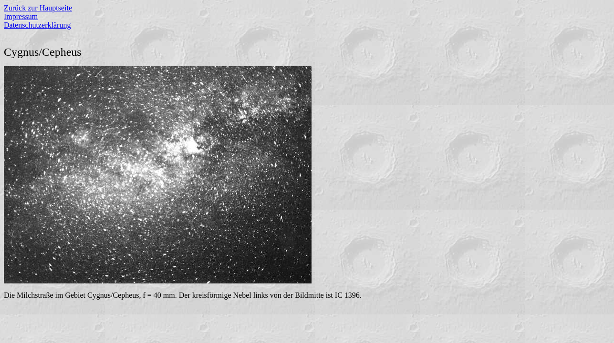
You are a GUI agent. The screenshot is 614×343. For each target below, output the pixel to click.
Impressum (21, 16)
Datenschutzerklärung (37, 25)
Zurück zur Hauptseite (38, 8)
